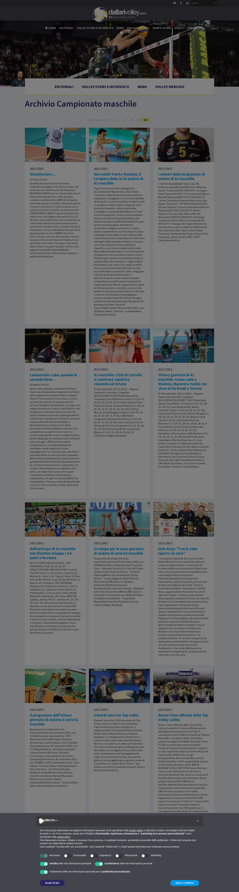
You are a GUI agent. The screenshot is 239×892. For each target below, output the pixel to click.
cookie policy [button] (63, 837)
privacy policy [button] (136, 830)
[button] (197, 821)
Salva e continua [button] (185, 883)
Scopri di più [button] (52, 883)
